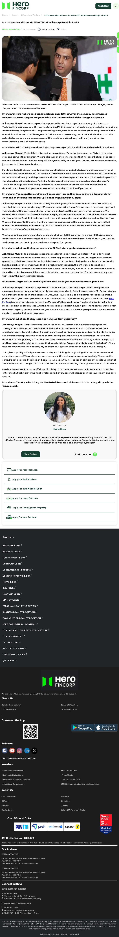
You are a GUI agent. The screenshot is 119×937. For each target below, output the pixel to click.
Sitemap (65, 796)
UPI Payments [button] (12, 599)
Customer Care (8, 796)
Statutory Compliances (13, 784)
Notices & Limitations (12, 775)
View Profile (30, 454)
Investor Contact (69, 770)
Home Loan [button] (10, 581)
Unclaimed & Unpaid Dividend (16, 779)
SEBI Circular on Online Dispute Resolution (80, 784)
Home (5, 15)
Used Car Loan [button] (12, 563)
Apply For (21, 470)
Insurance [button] (9, 587)
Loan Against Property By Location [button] (26, 630)
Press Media (67, 775)
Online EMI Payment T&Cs (73, 810)
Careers (64, 805)
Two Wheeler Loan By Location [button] (23, 618)
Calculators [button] (11, 642)
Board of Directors (69, 705)
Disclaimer (65, 801)
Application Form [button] (14, 648)
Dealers (5, 805)
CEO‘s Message (9, 709)
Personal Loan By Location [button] (20, 605)
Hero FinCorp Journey (11, 705)
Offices (5, 801)
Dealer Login (7, 810)
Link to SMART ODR (70, 779)
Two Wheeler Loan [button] (15, 557)
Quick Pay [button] (9, 660)
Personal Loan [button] (12, 545)
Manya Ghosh (48, 29)
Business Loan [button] (12, 551)
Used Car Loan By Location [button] (20, 624)
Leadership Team (69, 709)
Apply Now (103, 6)
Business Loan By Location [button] (19, 612)
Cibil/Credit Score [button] (15, 654)
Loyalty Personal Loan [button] (17, 575)
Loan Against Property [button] (17, 569)
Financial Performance (12, 770)
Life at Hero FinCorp (30, 15)
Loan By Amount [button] (14, 636)
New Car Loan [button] (12, 593)
